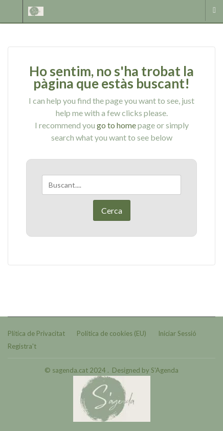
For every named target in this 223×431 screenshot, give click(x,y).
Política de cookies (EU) (111, 333)
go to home (116, 125)
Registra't (22, 346)
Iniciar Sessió (177, 333)
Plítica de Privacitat (36, 333)
